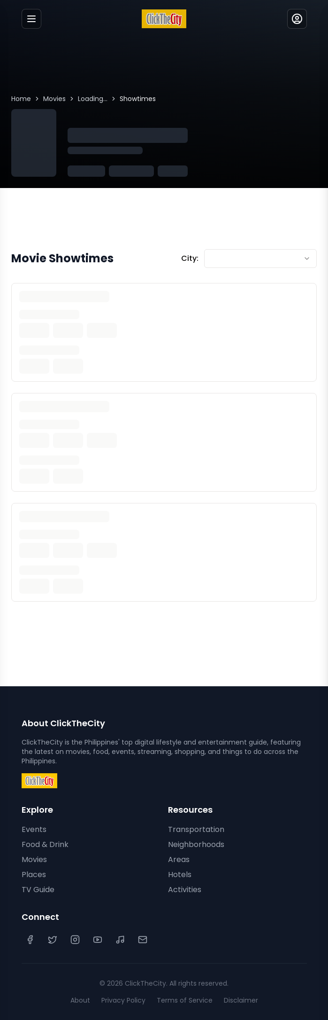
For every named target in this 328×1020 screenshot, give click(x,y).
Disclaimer (241, 1000)
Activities (184, 889)
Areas (179, 859)
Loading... (92, 98)
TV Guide (38, 889)
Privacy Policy (123, 1000)
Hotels (179, 874)
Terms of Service (185, 1000)
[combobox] (260, 258)
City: (189, 258)
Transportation (196, 829)
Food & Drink (45, 844)
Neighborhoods (196, 844)
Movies (54, 98)
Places (34, 874)
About (80, 1000)
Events (34, 829)
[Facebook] (30, 939)
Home (21, 98)
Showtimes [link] (138, 98)
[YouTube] (97, 939)
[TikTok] (120, 939)
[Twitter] (52, 939)
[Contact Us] (142, 939)
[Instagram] (75, 939)
